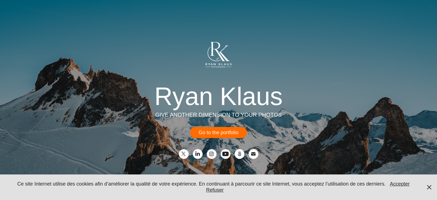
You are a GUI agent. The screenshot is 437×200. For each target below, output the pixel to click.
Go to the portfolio (218, 132)
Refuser (215, 190)
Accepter (400, 184)
